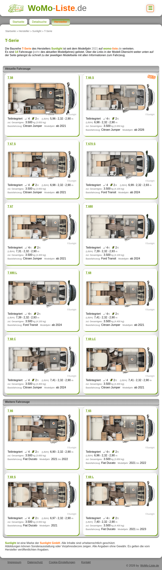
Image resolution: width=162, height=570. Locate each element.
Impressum (14, 562)
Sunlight (36, 31)
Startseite (10, 31)
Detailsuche (39, 21)
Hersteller (24, 31)
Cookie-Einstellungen (62, 562)
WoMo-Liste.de (149, 565)
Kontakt (86, 562)
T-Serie (48, 31)
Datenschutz (35, 562)
